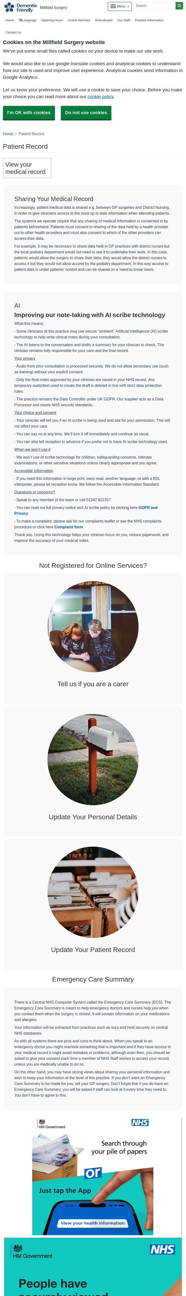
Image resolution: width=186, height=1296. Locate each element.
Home (8, 134)
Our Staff (123, 20)
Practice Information (149, 20)
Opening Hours (52, 20)
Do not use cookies (86, 112)
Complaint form (68, 527)
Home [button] (9, 20)
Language (28, 20)
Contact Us (13, 32)
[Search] (155, 5)
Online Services (79, 20)
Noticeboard (103, 20)
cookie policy (100, 96)
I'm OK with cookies (29, 112)
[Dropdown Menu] (120, 6)
